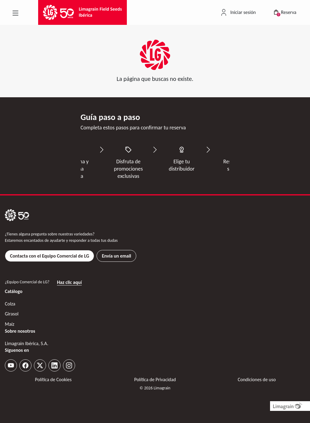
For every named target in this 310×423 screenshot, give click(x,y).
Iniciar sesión (243, 12)
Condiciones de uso (257, 379)
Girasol (11, 314)
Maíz (9, 324)
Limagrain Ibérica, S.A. (26, 343)
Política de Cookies (53, 379)
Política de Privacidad (155, 379)
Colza (10, 304)
